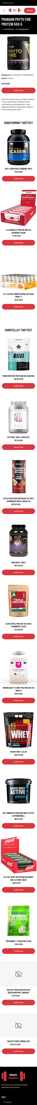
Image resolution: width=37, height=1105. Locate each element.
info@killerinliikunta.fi (8, 3)
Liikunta (8, 1102)
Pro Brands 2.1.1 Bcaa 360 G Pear (18, 941)
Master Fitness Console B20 (18, 1041)
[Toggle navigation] (4, 10)
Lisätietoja (18, 90)
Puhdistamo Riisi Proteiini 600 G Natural (18, 376)
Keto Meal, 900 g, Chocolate (18, 437)
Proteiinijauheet (22, 29)
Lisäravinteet (9, 29)
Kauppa (30, 11)
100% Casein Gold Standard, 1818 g (18, 168)
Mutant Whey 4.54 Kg (18, 751)
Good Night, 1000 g (18, 562)
